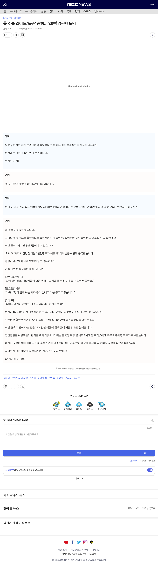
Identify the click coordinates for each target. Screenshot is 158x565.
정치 (51, 11)
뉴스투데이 (31, 11)
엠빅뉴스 (99, 11)
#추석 (7, 377)
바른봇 (9, 470)
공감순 (142, 460)
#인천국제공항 (20, 377)
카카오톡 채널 (91, 542)
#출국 (68, 377)
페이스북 (72, 542)
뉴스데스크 (15, 11)
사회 (60, 11)
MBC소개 (62, 549)
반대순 (151, 460)
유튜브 (66, 542)
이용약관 (96, 549)
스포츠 (87, 11)
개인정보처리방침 (79, 549)
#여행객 (42, 377)
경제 (77, 11)
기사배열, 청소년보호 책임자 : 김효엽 (79, 553)
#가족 (33, 377)
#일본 (77, 377)
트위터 (79, 542)
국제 (68, 11)
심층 (43, 11)
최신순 (133, 461)
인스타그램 (85, 542)
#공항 (60, 377)
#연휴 (52, 377)
